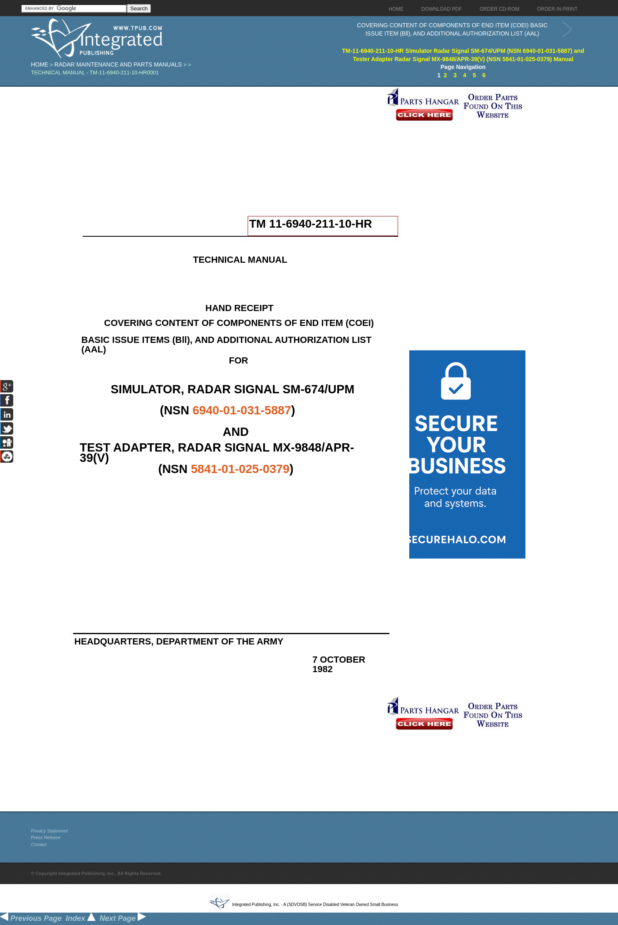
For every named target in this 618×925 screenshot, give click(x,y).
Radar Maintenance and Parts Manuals (118, 64)
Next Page (123, 918)
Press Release (46, 837)
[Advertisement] (206, 144)
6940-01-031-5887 (242, 410)
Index (80, 918)
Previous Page (31, 918)
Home (39, 64)
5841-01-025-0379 (240, 469)
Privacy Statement (49, 830)
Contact (39, 844)
